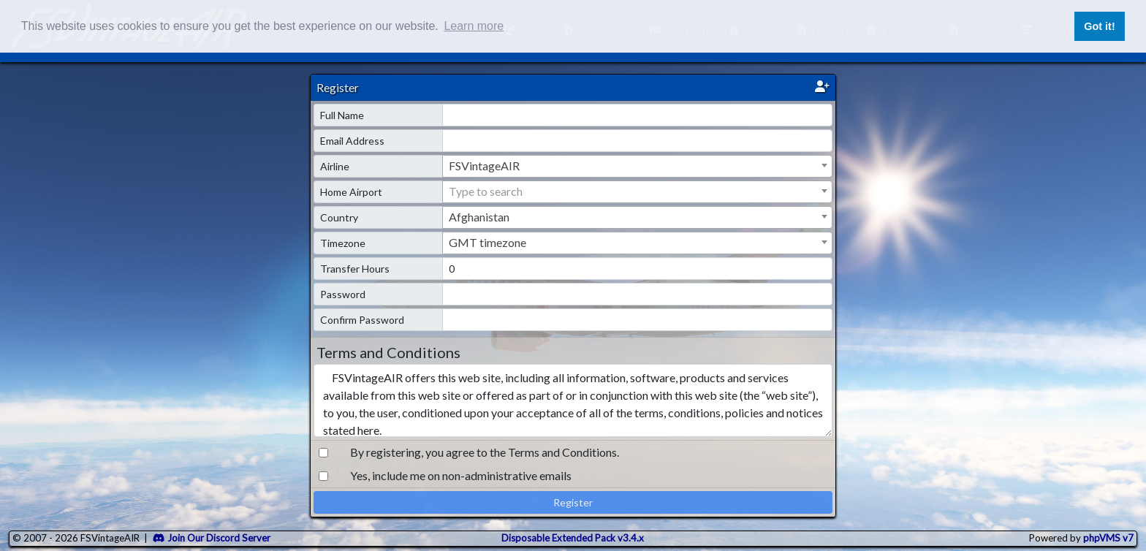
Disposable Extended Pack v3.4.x (572, 538)
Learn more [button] (474, 26)
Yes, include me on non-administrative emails (461, 475)
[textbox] (637, 191)
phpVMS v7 (1108, 538)
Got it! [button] (1099, 26)
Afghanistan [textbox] (479, 217)
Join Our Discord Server (211, 538)
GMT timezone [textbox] (487, 242)
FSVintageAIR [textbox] (484, 165)
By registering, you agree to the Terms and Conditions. (484, 452)
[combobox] (637, 166)
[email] (637, 140)
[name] (637, 115)
